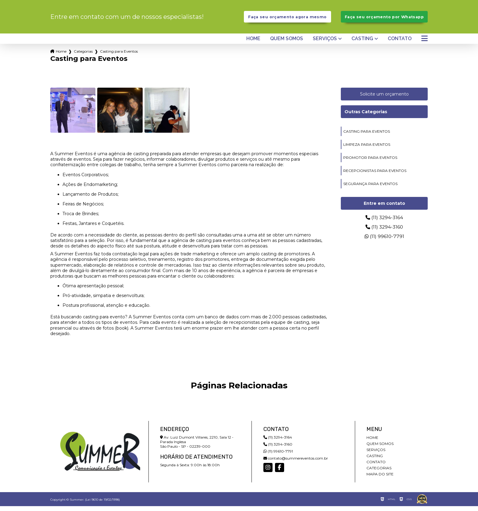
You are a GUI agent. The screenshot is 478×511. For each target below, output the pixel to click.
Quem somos (286, 43)
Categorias (83, 56)
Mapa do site (380, 479)
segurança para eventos (370, 188)
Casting (362, 43)
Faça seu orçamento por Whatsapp (384, 19)
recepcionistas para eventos (374, 175)
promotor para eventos (370, 162)
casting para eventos (366, 136)
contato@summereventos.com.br (295, 463)
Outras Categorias (365, 116)
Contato (400, 43)
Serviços (325, 43)
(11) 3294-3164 (384, 222)
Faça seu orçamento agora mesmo (287, 19)
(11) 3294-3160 (384, 232)
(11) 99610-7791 (384, 241)
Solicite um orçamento (384, 99)
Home (253, 43)
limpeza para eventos (366, 149)
